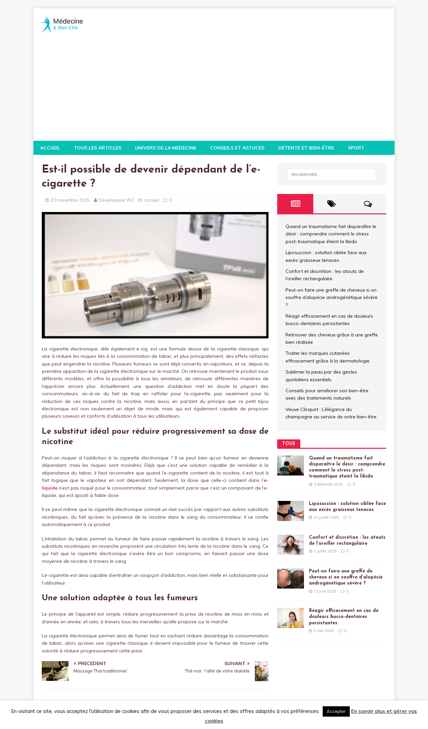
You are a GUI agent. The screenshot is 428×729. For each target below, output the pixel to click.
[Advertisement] (214, 90)
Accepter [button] (336, 711)
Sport (356, 148)
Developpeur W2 (116, 200)
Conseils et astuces (237, 148)
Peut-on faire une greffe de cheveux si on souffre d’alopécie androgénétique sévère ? (332, 297)
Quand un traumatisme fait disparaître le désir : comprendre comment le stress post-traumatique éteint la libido (331, 233)
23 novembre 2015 (70, 200)
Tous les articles (97, 148)
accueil (151, 200)
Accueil (50, 148)
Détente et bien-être (306, 148)
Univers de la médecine (165, 148)
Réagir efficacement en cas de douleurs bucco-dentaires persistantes (344, 616)
